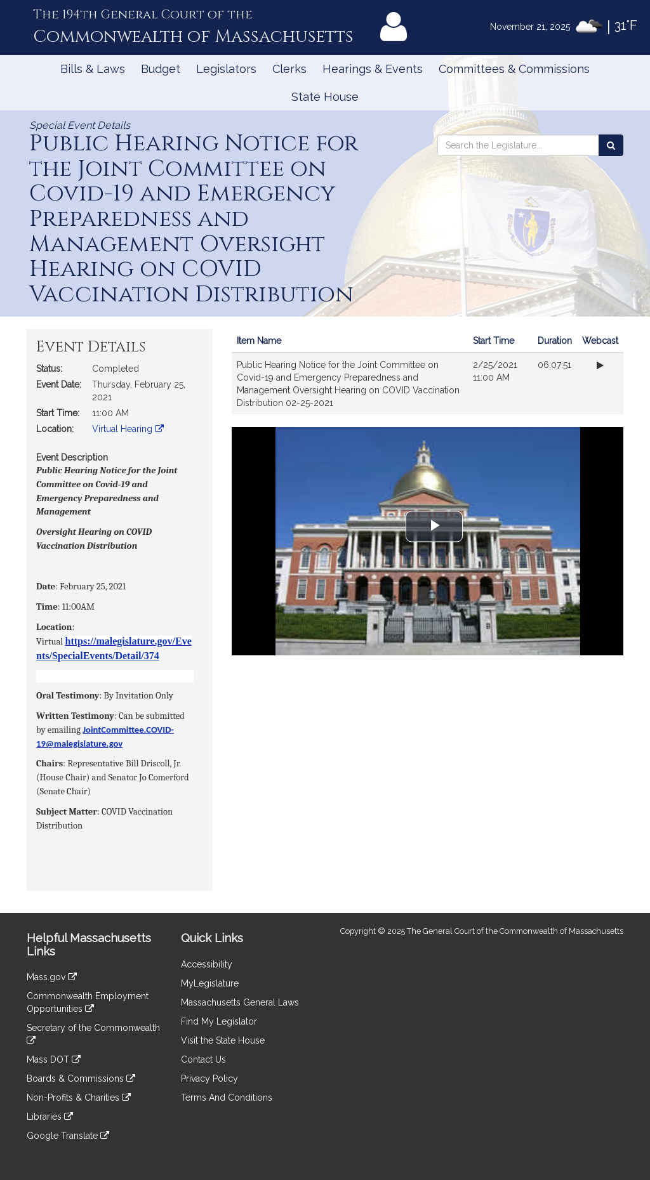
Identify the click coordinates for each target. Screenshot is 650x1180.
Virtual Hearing (128, 429)
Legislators (226, 68)
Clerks (289, 68)
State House (325, 96)
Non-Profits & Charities (79, 1097)
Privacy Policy (209, 1078)
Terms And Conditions (226, 1097)
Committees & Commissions (514, 68)
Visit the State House (223, 1040)
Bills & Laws (92, 68)
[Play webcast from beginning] (600, 365)
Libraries (50, 1116)
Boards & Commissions (81, 1078)
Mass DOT (54, 1059)
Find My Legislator (219, 1021)
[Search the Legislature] (611, 145)
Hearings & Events (372, 68)
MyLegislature (210, 983)
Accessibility (206, 964)
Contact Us (203, 1059)
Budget (160, 68)
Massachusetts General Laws (240, 1002)
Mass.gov (52, 977)
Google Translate (68, 1136)
